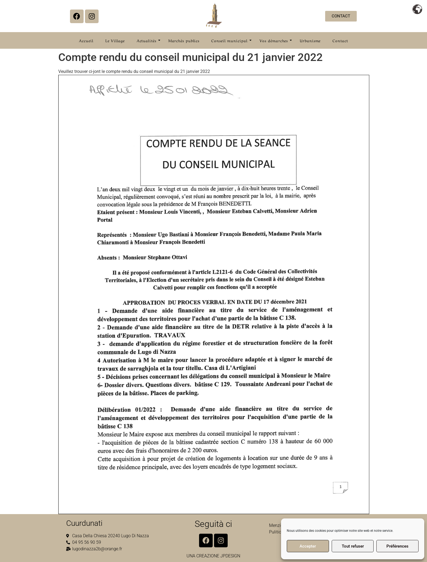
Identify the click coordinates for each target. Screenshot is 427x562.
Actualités (148, 40)
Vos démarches (275, 40)
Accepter (308, 546)
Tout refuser (353, 546)
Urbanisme (310, 40)
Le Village (115, 40)
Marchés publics (184, 40)
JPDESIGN (230, 555)
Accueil (86, 40)
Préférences (397, 546)
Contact (340, 40)
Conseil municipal (231, 40)
